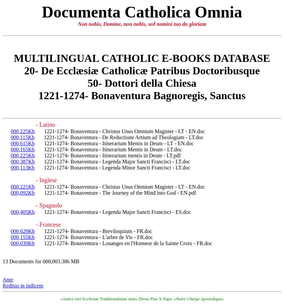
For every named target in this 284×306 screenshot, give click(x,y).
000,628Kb (23, 231)
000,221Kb (23, 187)
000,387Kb (23, 161)
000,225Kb (23, 131)
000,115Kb (23, 137)
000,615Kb (23, 143)
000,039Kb (23, 243)
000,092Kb (23, 193)
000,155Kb (23, 237)
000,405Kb (23, 212)
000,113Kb (23, 167)
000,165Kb (23, 149)
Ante (8, 279)
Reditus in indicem (23, 286)
